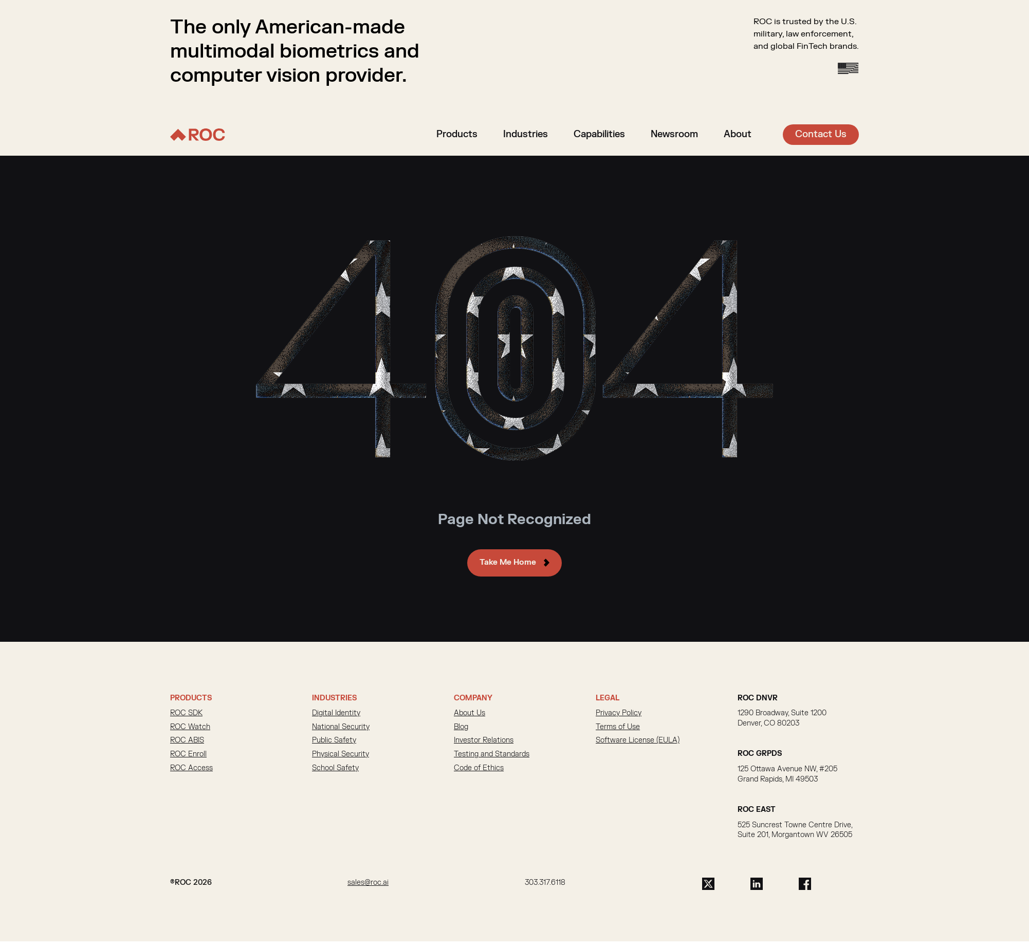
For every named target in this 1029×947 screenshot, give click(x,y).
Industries (525, 134)
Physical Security (340, 755)
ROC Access (191, 769)
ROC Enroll (188, 755)
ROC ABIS (187, 741)
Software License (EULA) (637, 741)
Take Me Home (508, 563)
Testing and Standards (491, 755)
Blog (461, 727)
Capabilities (599, 134)
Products (456, 134)
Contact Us (821, 134)
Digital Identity (336, 714)
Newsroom (674, 134)
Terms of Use (618, 727)
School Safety (335, 769)
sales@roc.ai (368, 883)
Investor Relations (483, 741)
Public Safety (334, 741)
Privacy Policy (618, 714)
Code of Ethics (479, 769)
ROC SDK (186, 714)
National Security (341, 727)
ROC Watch (190, 727)
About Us (469, 714)
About (737, 134)
